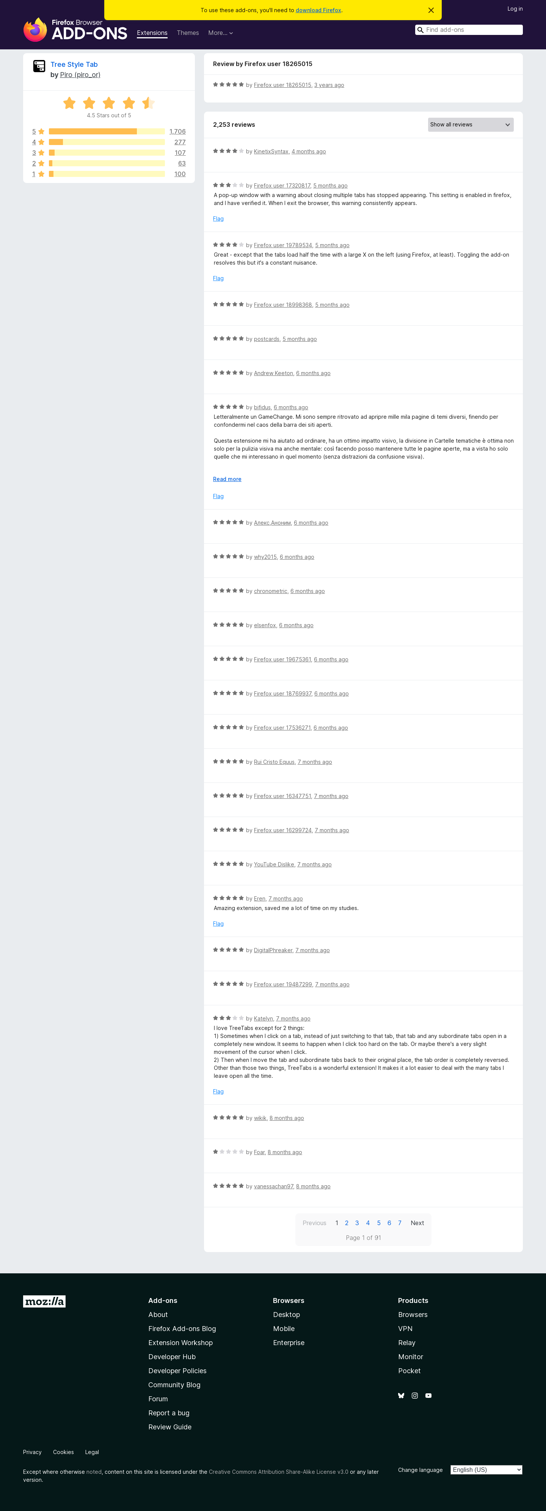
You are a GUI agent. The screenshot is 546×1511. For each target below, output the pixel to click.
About (158, 1315)
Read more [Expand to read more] (227, 479)
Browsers (413, 1315)
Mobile (284, 1329)
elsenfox (265, 625)
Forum (158, 1399)
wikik (260, 1118)
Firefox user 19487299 (283, 984)
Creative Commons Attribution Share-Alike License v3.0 (278, 1471)
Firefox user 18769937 (282, 693)
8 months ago (287, 1118)
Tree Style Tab (74, 64)
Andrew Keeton (273, 373)
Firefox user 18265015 (282, 85)
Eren (259, 898)
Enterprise (288, 1343)
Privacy (32, 1452)
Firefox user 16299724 (283, 830)
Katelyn (263, 1018)
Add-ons (162, 1300)
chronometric (270, 591)
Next (417, 1223)
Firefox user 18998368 (283, 304)
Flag (218, 218)
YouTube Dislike (274, 864)
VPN (405, 1329)
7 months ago (315, 762)
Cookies (63, 1452)
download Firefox (318, 10)
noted (94, 1471)
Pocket (409, 1371)
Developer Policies (177, 1371)
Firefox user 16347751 (282, 796)
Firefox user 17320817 (282, 185)
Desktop (286, 1315)
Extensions (152, 32)
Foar (259, 1152)
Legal (92, 1452)
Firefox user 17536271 (282, 727)
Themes (188, 32)
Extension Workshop (180, 1343)
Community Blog (174, 1385)
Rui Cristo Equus (274, 762)
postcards (266, 339)
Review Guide (169, 1427)
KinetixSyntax (271, 151)
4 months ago (309, 151)
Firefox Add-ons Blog (182, 1329)
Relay (407, 1343)
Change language (420, 1470)
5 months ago (330, 185)
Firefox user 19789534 (283, 245)
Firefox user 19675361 (282, 659)
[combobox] (469, 30)
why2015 (265, 557)
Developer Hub (172, 1357)
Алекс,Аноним (272, 522)
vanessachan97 (273, 1186)
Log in (515, 8)
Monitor (410, 1357)
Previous (314, 1223)
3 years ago (329, 85)
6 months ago (313, 373)
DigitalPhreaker (273, 950)
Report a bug (169, 1413)
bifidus (262, 407)
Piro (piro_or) (80, 75)
